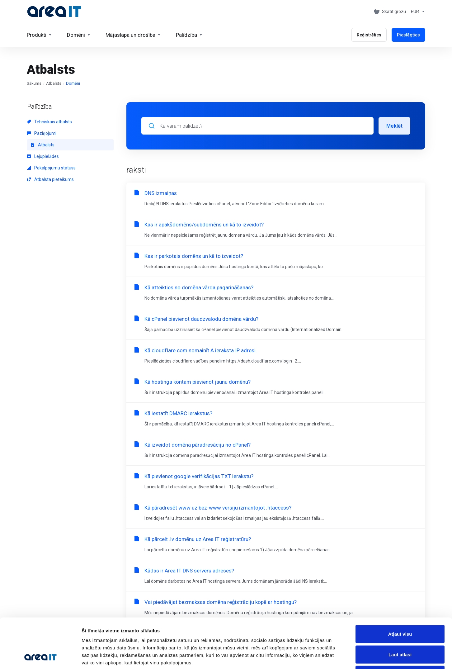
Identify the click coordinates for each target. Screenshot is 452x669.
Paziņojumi (41, 133)
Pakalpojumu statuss (51, 167)
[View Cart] (389, 11)
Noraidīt (400, 628)
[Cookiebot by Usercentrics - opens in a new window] (40, 657)
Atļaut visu (400, 587)
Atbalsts (53, 83)
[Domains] (78, 35)
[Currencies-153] (416, 11)
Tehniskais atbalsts (49, 121)
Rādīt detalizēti (339, 656)
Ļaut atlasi (400, 607)
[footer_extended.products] (39, 35)
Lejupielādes (43, 156)
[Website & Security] (133, 35)
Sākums (34, 83)
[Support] (189, 35)
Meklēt (394, 126)
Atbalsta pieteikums (50, 179)
